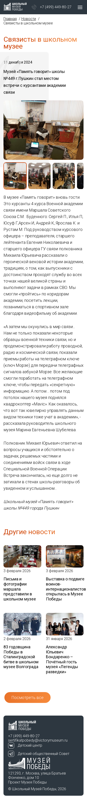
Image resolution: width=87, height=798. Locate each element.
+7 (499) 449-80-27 (55, 7)
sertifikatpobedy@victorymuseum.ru (38, 740)
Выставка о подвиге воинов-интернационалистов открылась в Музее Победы (65, 589)
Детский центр (30, 745)
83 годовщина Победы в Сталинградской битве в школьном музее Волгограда (21, 656)
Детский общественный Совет (43, 753)
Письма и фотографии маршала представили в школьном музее (19, 589)
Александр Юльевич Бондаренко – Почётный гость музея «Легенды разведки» (62, 659)
